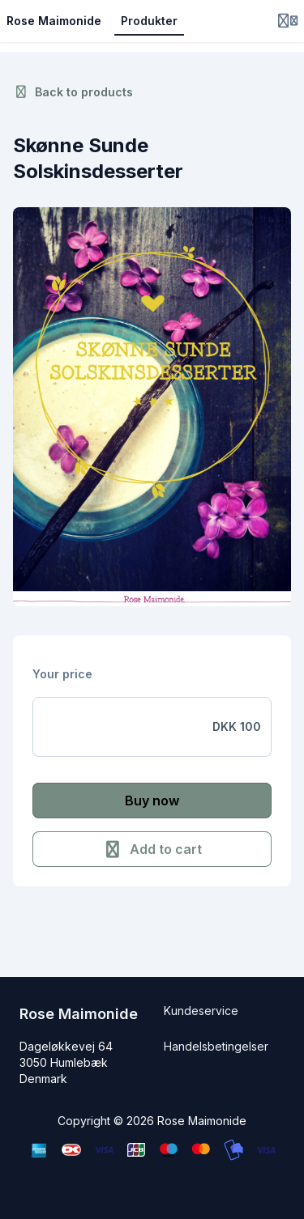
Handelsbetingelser (216, 1046)
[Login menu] (288, 21)
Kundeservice (201, 1010)
